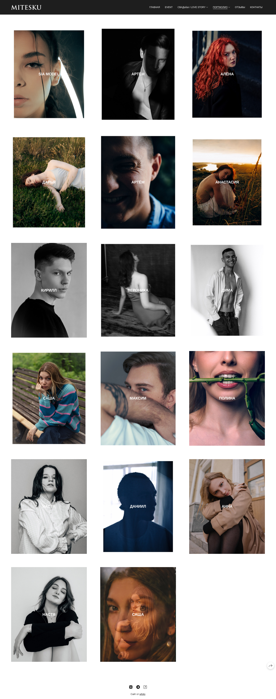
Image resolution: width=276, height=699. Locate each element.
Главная (154, 7)
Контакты (256, 7)
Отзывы (240, 7)
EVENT (168, 7)
